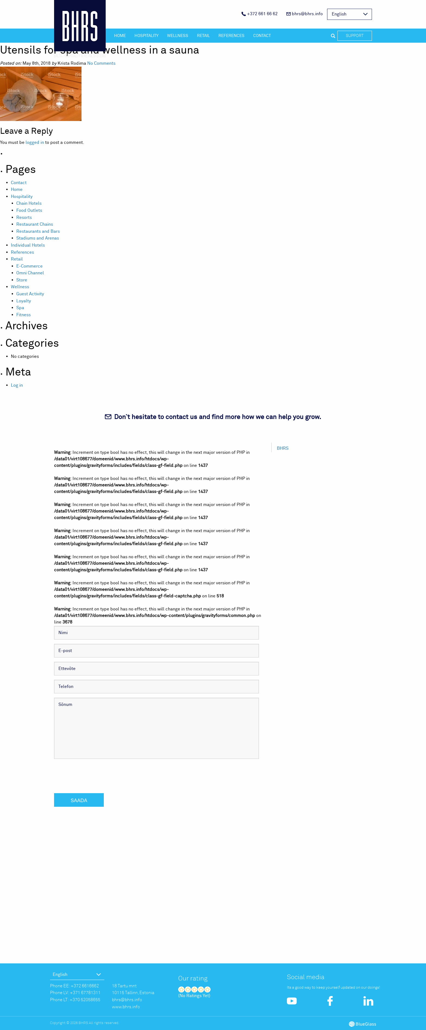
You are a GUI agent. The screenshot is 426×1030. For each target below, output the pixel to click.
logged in (35, 142)
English (339, 14)
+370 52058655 (85, 1000)
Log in (17, 385)
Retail (203, 35)
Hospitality (146, 35)
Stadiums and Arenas (37, 238)
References (231, 35)
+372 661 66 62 (260, 14)
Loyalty (23, 301)
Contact (262, 35)
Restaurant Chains (34, 224)
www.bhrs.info (126, 1007)
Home (120, 35)
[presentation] (95, 773)
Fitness (23, 315)
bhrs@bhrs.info (304, 14)
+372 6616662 (85, 986)
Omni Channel (30, 273)
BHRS (283, 448)
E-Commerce (29, 266)
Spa (20, 308)
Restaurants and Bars (38, 231)
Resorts (24, 217)
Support (355, 35)
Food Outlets (29, 210)
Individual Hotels (28, 245)
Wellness (177, 35)
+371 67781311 (85, 992)
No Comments (101, 63)
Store (21, 280)
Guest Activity (30, 294)
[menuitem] (259, 14)
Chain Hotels (29, 203)
